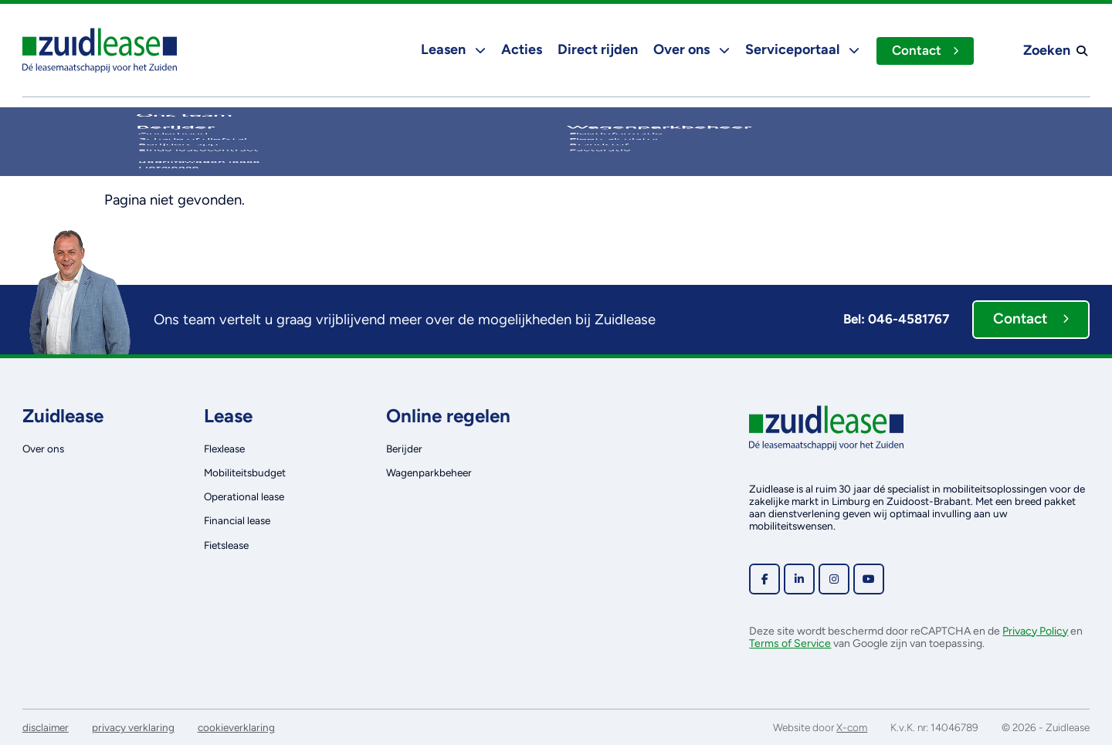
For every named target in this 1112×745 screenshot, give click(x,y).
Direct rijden (596, 49)
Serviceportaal (801, 49)
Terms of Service (790, 643)
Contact (924, 50)
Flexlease (224, 448)
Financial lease (237, 520)
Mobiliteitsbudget (245, 472)
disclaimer (45, 727)
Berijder (404, 448)
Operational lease (244, 496)
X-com (851, 727)
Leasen (451, 49)
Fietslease (226, 545)
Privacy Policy (1035, 631)
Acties (520, 49)
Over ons (690, 49)
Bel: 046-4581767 (896, 319)
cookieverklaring (236, 727)
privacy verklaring (133, 727)
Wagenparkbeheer (429, 472)
